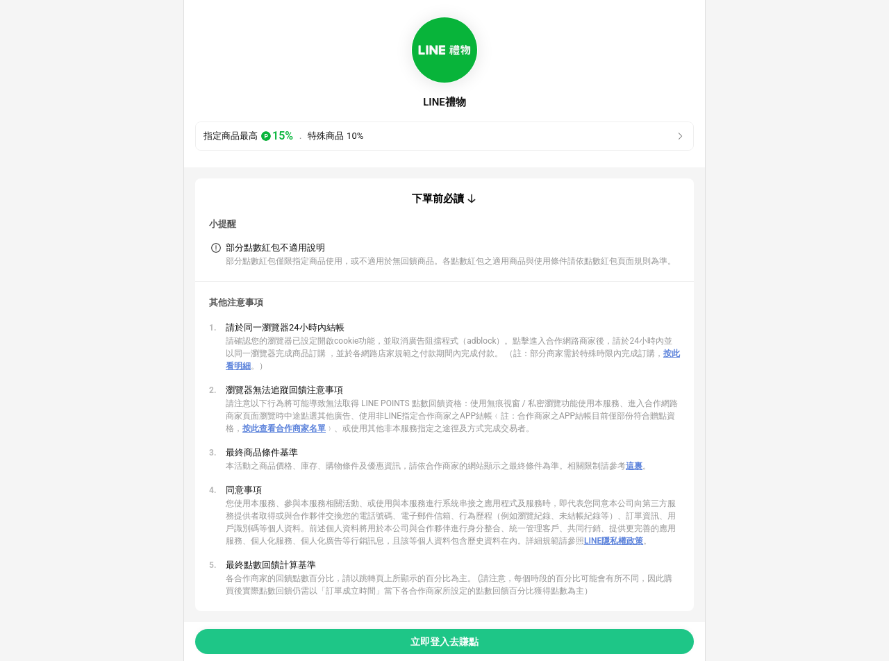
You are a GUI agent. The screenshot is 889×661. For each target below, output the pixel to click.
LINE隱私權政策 (613, 541)
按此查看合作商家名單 (284, 428)
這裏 (634, 466)
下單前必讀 (438, 198)
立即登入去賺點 (444, 641)
